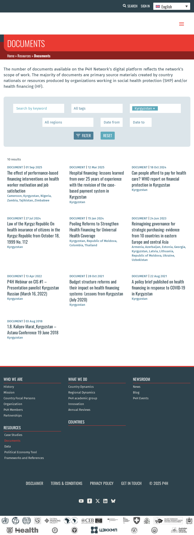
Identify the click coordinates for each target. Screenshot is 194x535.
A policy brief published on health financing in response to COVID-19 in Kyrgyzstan (158, 287)
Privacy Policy (102, 483)
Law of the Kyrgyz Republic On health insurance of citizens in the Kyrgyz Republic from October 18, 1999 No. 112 (33, 232)
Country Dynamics (81, 386)
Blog (136, 392)
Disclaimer (34, 483)
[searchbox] (97, 108)
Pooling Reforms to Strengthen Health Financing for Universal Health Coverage (94, 229)
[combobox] (96, 108)
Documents (12, 440)
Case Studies (13, 435)
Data (7, 446)
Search (130, 5)
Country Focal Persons (19, 398)
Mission (9, 392)
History (9, 386)
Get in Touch (131, 483)
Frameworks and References (24, 458)
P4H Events (140, 398)
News (136, 386)
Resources (24, 55)
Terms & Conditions (66, 483)
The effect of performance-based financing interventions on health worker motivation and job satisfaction (33, 182)
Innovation (76, 404)
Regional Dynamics (81, 392)
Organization (13, 404)
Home (10, 55)
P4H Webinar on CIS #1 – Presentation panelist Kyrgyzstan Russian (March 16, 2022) (33, 287)
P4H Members (13, 410)
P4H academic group (82, 398)
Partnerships (13, 415)
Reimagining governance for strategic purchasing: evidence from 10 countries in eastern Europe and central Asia (156, 232)
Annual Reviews (79, 410)
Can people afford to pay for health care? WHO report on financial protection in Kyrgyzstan (159, 179)
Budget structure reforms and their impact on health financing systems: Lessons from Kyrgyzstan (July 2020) (96, 290)
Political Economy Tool (20, 452)
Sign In (143, 5)
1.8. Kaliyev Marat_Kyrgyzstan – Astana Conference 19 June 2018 (32, 329)
